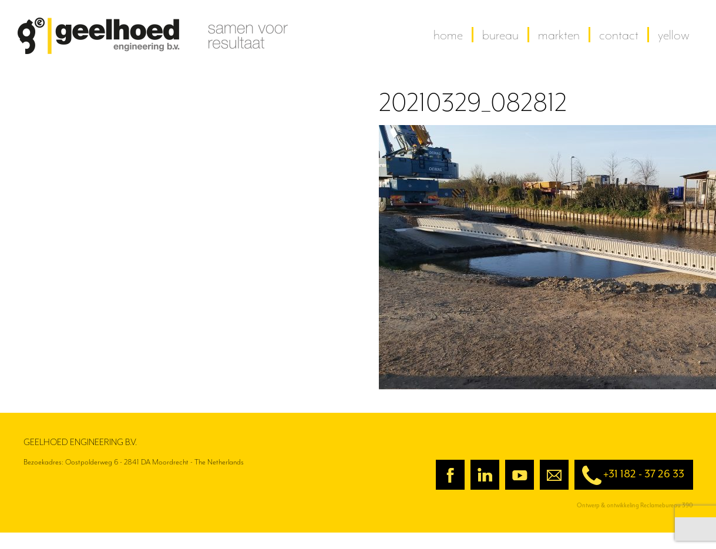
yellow (674, 35)
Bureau (500, 35)
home (448, 35)
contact (618, 35)
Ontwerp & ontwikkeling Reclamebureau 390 (635, 505)
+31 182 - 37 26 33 (629, 475)
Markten (559, 35)
